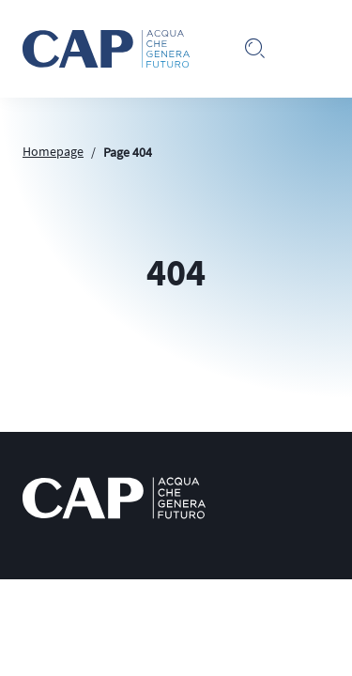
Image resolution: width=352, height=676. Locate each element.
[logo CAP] (114, 498)
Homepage (53, 151)
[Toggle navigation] (314, 49)
